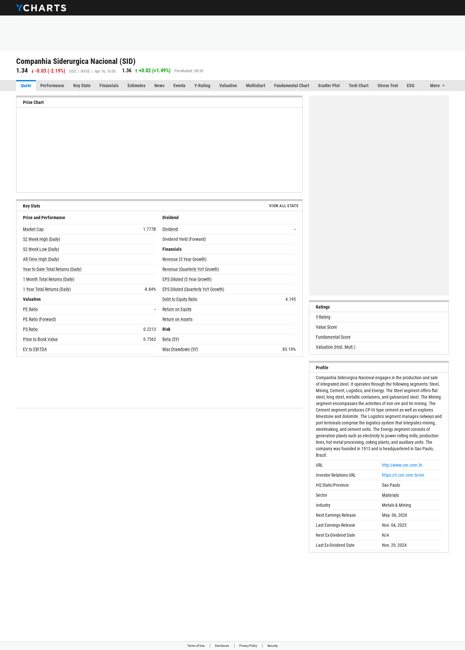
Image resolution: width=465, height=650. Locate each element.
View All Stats (284, 205)
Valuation (228, 85)
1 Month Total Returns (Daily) (48, 279)
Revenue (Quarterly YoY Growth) (190, 269)
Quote (26, 85)
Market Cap (33, 229)
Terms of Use (196, 645)
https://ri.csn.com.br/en (403, 475)
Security (272, 645)
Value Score (326, 327)
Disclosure (222, 645)
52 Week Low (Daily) (41, 249)
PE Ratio (30, 309)
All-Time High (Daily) (41, 259)
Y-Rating (202, 85)
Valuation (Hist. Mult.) (335, 347)
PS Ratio (30, 329)
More (435, 85)
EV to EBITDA (35, 349)
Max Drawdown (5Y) (180, 349)
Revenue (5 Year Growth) (184, 259)
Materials (390, 495)
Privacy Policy (248, 645)
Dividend (170, 229)
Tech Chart (358, 85)
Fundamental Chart (291, 85)
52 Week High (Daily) (41, 239)
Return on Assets (177, 319)
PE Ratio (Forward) (39, 319)
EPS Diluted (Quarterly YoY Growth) (193, 289)
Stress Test (387, 85)
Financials (109, 85)
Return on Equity (176, 309)
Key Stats (81, 85)
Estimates (136, 85)
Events (179, 85)
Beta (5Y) (170, 339)
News (159, 85)
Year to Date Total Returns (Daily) (52, 269)
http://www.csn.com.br (402, 465)
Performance (52, 85)
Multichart (255, 85)
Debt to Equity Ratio (179, 299)
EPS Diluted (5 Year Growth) (187, 279)
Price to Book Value (40, 339)
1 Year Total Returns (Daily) (47, 289)
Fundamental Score (333, 337)
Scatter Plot (329, 85)
